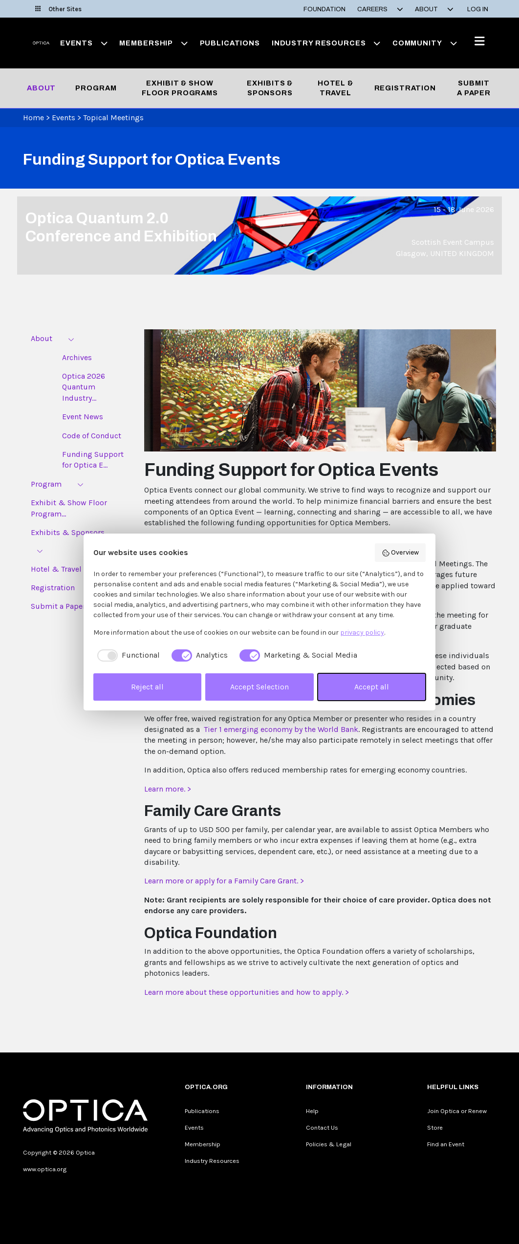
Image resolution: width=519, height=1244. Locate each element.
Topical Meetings (113, 117)
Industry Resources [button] (326, 43)
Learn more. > (167, 789)
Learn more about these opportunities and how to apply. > (246, 992)
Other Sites (58, 9)
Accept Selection (259, 686)
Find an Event (445, 1144)
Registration (405, 88)
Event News (82, 416)
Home (33, 117)
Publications (230, 43)
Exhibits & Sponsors (270, 88)
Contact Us (322, 1127)
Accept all (371, 686)
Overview (400, 552)
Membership (202, 1144)
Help (312, 1111)
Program (95, 88)
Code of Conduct (91, 435)
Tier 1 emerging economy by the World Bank (281, 729)
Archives (77, 357)
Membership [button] (153, 43)
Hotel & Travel (335, 88)
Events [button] (84, 43)
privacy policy (362, 632)
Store (435, 1127)
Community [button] (424, 43)
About (41, 88)
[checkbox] (126, 655)
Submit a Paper (474, 88)
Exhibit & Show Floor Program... (69, 508)
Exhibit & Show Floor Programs (180, 88)
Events (63, 117)
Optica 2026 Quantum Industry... (83, 387)
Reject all (147, 686)
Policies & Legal (328, 1144)
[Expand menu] (70, 339)
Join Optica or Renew (457, 1111)
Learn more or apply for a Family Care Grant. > (224, 880)
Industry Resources (212, 1160)
